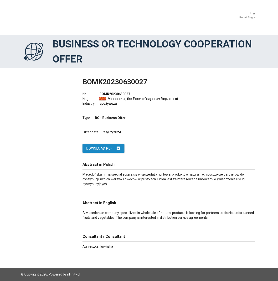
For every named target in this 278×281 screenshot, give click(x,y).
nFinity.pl (73, 274)
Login (253, 13)
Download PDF (103, 148)
